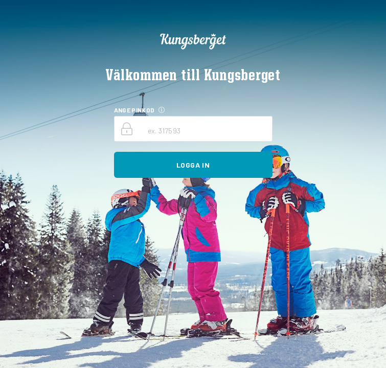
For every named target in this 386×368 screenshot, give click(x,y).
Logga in (193, 164)
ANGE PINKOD (134, 109)
